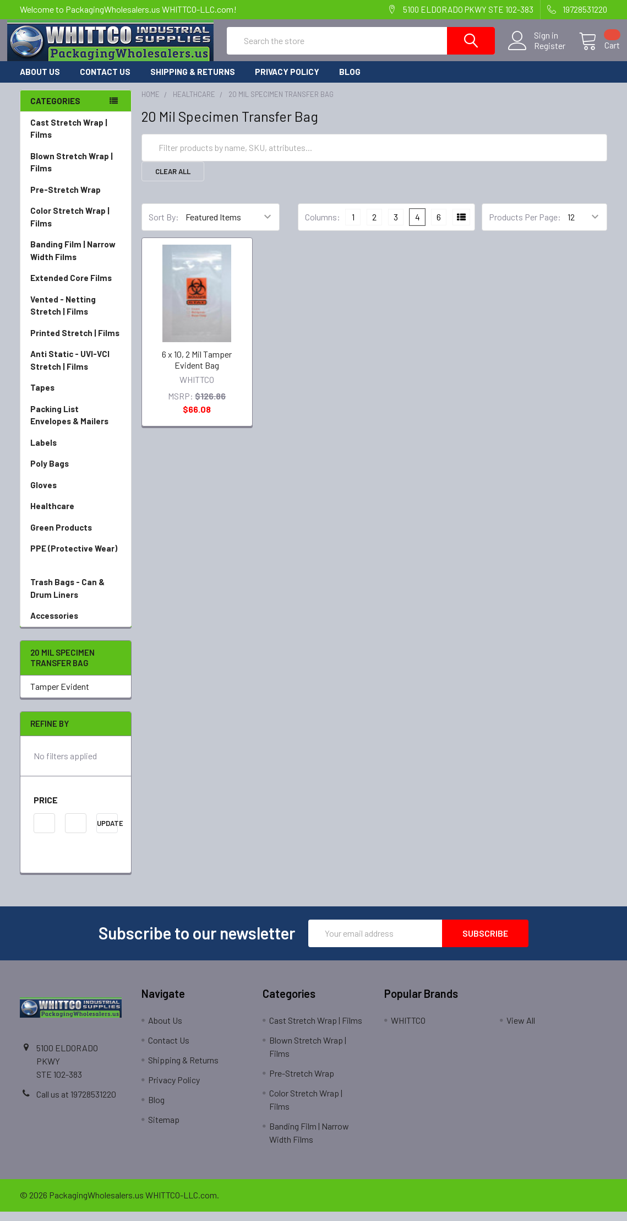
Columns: (322, 226)
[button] (76, 809)
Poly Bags (75, 473)
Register (537, 52)
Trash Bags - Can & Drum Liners (67, 598)
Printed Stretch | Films (74, 343)
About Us (40, 82)
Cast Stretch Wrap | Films (75, 139)
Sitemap (163, 1128)
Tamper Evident (59, 695)
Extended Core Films (75, 288)
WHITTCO (408, 1029)
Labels (75, 452)
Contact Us (105, 82)
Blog (350, 82)
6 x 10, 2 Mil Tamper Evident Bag (197, 369)
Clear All (172, 180)
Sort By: (164, 226)
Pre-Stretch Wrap (75, 199)
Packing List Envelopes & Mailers (75, 425)
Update (107, 832)
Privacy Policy (287, 82)
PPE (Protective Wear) (75, 565)
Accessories (75, 625)
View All (520, 1029)
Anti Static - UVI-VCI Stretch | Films (75, 370)
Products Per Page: (525, 226)
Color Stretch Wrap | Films (75, 227)
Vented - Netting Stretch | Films (75, 316)
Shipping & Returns (192, 82)
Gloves (75, 495)
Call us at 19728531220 (76, 1103)
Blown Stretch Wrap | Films (75, 173)
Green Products (75, 537)
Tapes (75, 397)
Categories (55, 110)
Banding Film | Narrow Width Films (75, 261)
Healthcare (75, 516)
